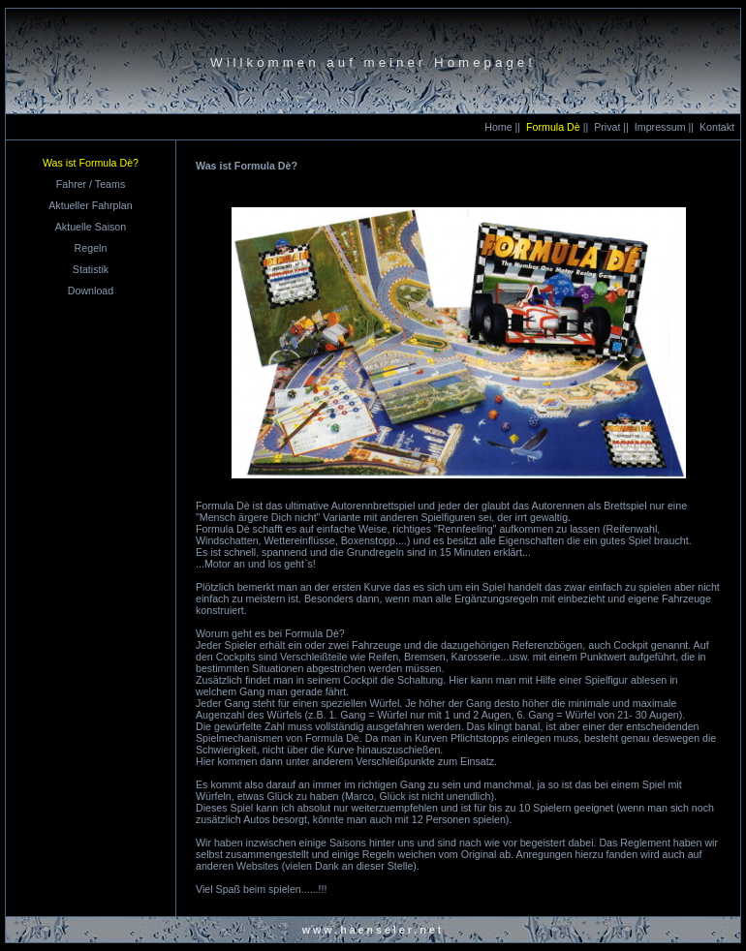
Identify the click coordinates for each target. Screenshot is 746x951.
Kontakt (716, 127)
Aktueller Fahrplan (90, 205)
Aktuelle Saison (90, 226)
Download (90, 290)
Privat (607, 127)
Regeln (91, 248)
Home (498, 127)
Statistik (91, 269)
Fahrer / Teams (90, 184)
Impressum (660, 127)
